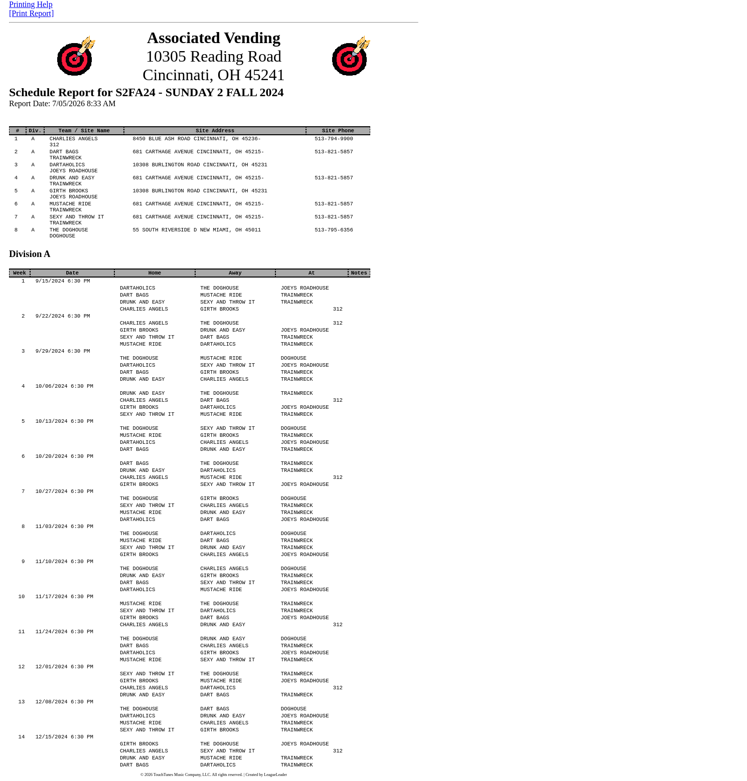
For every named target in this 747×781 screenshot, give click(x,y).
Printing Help (31, 4)
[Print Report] (31, 13)
